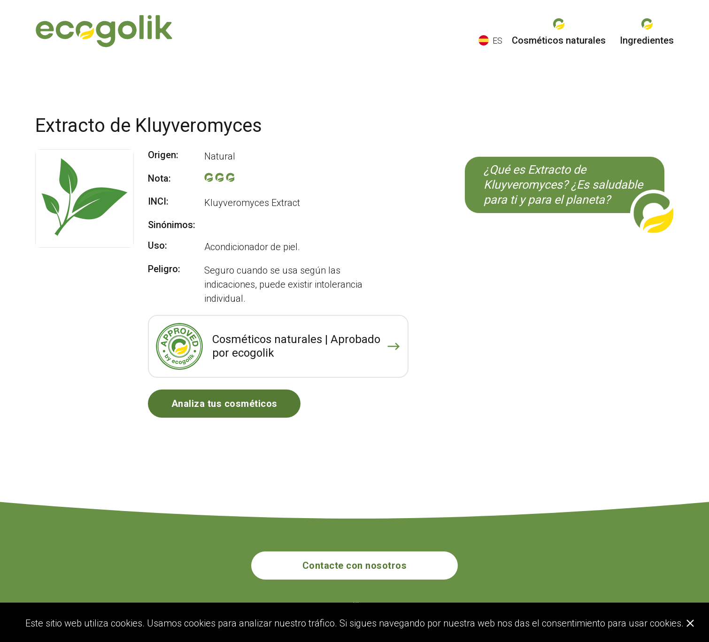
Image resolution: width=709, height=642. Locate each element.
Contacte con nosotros (354, 565)
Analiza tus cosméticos (224, 403)
